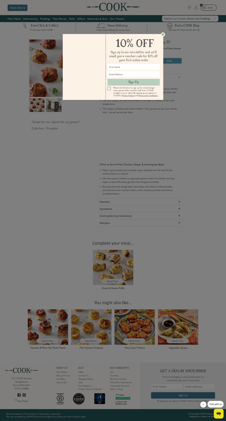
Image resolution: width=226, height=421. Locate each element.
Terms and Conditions (148, 95)
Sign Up (133, 82)
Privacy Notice (128, 95)
